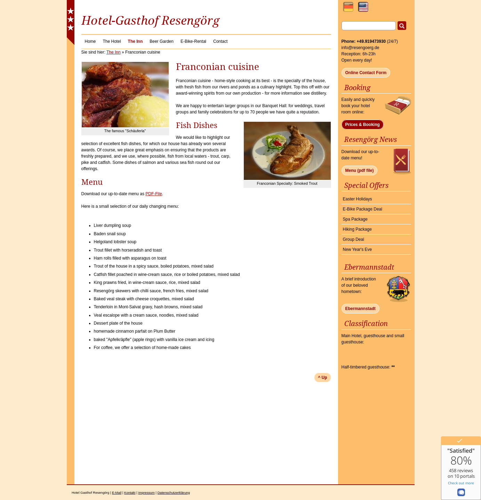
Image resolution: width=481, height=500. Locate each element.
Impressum (146, 492)
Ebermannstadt (360, 308)
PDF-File (153, 193)
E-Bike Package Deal (362, 209)
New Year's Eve (357, 249)
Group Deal (353, 239)
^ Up (322, 377)
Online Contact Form (366, 72)
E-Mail (116, 492)
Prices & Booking (362, 124)
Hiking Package (357, 229)
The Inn (113, 52)
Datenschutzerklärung (174, 492)
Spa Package (355, 219)
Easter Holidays (357, 199)
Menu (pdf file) (359, 170)
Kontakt (130, 492)
